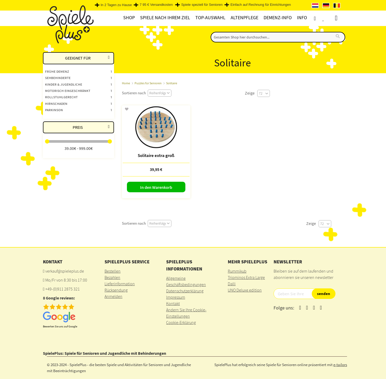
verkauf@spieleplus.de (64, 271)
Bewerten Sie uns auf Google (60, 326)
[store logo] (69, 24)
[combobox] (278, 37)
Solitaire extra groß (156, 155)
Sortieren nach (134, 92)
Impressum (175, 297)
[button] (126, 109)
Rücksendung (116, 290)
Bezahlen (112, 277)
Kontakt (173, 303)
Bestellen (113, 271)
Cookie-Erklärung (181, 322)
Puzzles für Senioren (148, 83)
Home (126, 83)
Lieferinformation (120, 283)
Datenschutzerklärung (185, 290)
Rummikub (237, 271)
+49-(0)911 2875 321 (62, 289)
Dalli (232, 283)
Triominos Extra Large (246, 277)
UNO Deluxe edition (245, 290)
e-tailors (340, 364)
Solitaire (171, 83)
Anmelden (113, 296)
